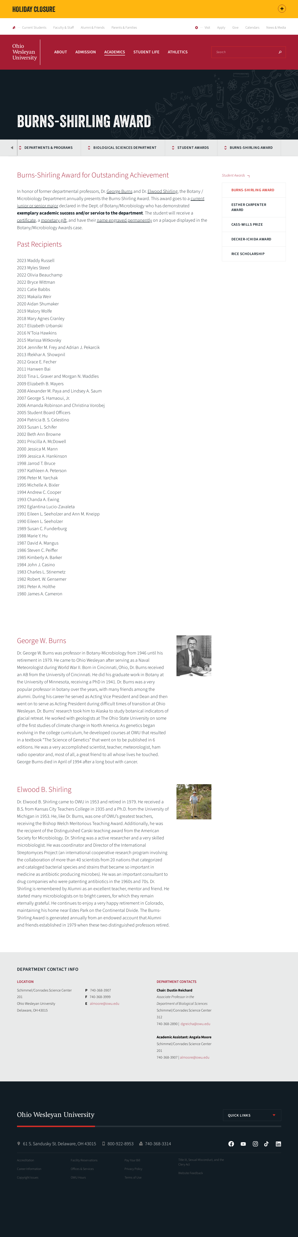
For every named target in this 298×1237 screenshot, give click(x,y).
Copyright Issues (27, 1177)
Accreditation (25, 1160)
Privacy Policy (133, 1169)
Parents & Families (124, 27)
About (60, 52)
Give (235, 27)
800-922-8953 (121, 1144)
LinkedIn (278, 1144)
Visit (207, 27)
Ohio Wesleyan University (26, 57)
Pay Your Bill (132, 1160)
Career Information (29, 1169)
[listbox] (252, 1115)
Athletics (178, 52)
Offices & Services (82, 1169)
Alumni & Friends (93, 27)
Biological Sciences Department (124, 147)
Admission (85, 52)
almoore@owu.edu (104, 1003)
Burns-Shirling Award (251, 147)
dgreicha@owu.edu (195, 1023)
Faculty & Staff (63, 27)
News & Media (276, 27)
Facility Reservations (84, 1160)
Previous (12, 148)
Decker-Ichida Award (251, 239)
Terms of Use (133, 1177)
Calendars (252, 27)
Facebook (231, 1144)
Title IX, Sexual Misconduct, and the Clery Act (201, 1162)
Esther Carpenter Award (248, 207)
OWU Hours (78, 1177)
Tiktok (266, 1144)
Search (280, 52)
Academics (114, 52)
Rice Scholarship (248, 253)
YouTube (243, 1144)
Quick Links (239, 1115)
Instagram (255, 1144)
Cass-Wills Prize (247, 224)
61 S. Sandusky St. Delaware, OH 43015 (59, 1144)
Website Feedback (190, 1173)
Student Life (146, 52)
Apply (221, 27)
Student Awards (193, 147)
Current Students (34, 27)
